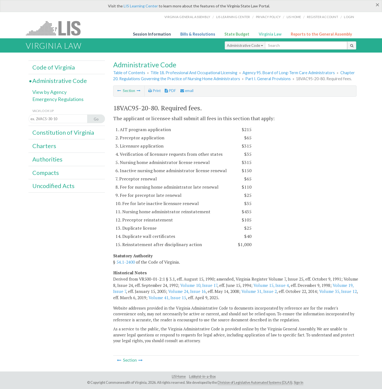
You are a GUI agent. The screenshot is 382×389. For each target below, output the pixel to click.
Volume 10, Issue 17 (198, 285)
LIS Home (179, 376)
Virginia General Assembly (187, 17)
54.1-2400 (125, 262)
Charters (44, 145)
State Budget (236, 34)
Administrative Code (245, 45)
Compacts (45, 172)
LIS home (294, 17)
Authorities (47, 159)
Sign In (298, 383)
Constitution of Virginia (63, 132)
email (186, 90)
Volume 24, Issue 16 (187, 291)
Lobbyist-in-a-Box (202, 376)
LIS (56, 28)
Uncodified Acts (53, 185)
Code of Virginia (53, 67)
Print (154, 90)
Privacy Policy (268, 17)
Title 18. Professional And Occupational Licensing (193, 72)
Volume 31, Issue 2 (259, 291)
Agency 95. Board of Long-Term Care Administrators (289, 72)
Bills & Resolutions (197, 34)
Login (349, 17)
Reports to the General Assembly (321, 34)
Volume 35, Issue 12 (338, 291)
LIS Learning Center (141, 6)
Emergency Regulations (58, 99)
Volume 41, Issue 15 (167, 297)
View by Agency (49, 92)
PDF (170, 90)
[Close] (377, 4)
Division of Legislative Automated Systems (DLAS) (255, 383)
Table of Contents (129, 72)
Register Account (322, 17)
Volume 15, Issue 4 (271, 285)
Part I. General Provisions (268, 78)
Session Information (152, 34)
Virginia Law (270, 34)
